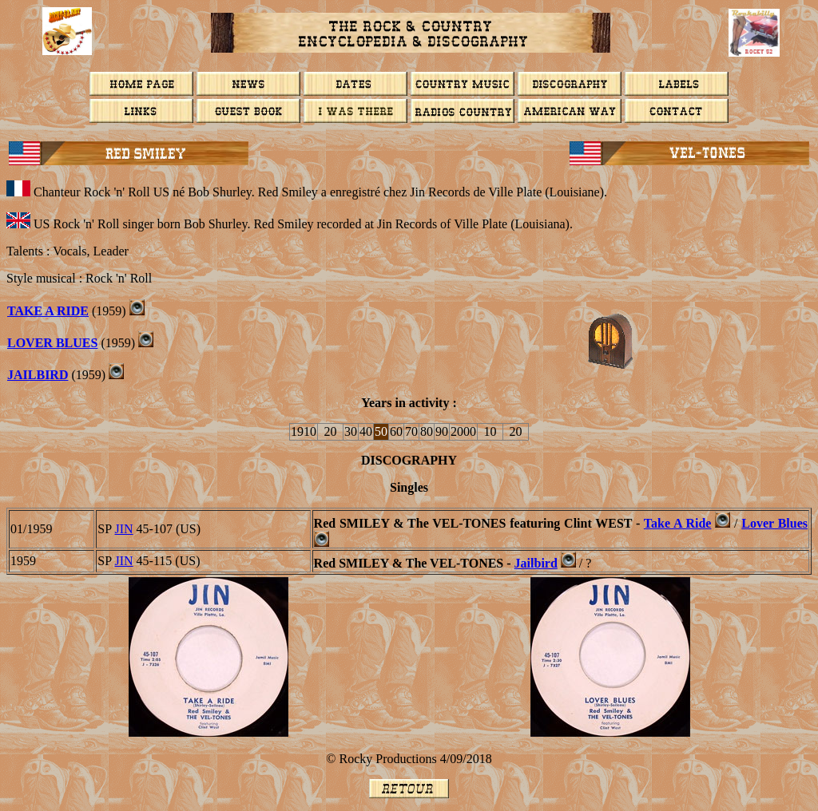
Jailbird (37, 375)
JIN (124, 529)
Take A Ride (48, 311)
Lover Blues (774, 523)
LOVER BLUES (52, 343)
